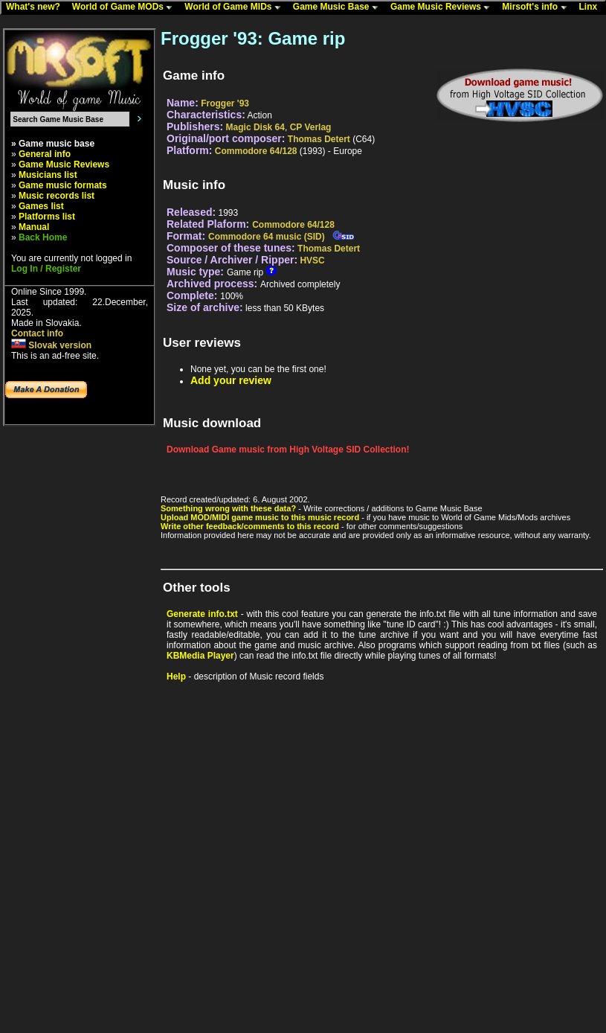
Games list (41, 206)
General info (45, 154)
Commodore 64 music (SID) (266, 236)
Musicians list (48, 175)
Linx (591, 7)
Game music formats (63, 185)
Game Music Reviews (443, 7)
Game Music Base (339, 7)
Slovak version (51, 345)
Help (176, 676)
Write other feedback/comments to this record (250, 526)
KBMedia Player (200, 655)
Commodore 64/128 (256, 151)
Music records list (56, 196)
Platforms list (47, 216)
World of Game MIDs (236, 7)
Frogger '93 (225, 103)
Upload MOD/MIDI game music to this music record (260, 517)
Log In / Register (46, 268)
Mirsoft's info (537, 7)
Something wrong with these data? (228, 508)
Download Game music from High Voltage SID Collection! (288, 449)
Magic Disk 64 (255, 127)
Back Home (43, 237)
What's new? (36, 7)
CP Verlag (311, 127)
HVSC (312, 260)
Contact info (37, 333)
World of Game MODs (125, 7)
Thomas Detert (319, 139)
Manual (34, 227)
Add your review (230, 380)
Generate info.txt (202, 614)
